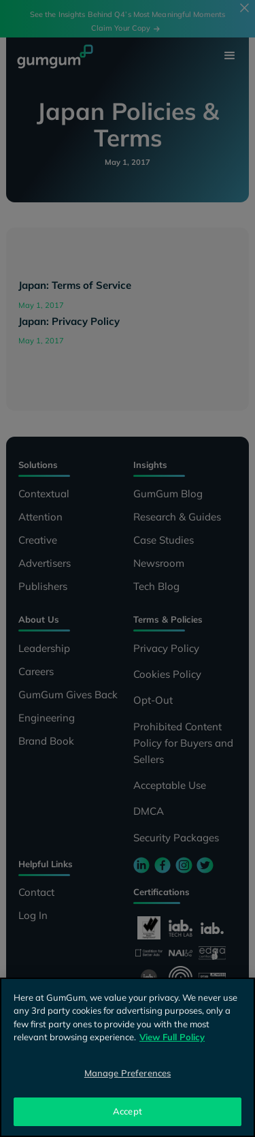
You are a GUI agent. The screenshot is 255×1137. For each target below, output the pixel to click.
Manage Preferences (127, 1073)
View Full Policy (172, 1036)
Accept (127, 1111)
